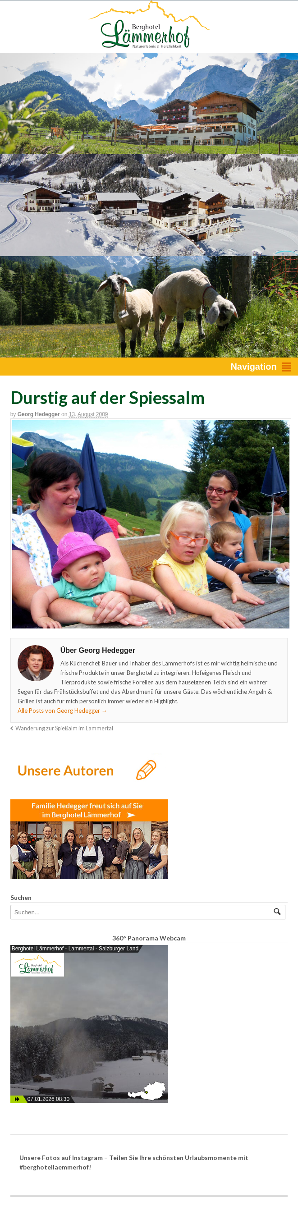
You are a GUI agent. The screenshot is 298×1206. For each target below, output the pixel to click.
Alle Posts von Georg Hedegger (62, 710)
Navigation (253, 366)
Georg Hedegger (39, 414)
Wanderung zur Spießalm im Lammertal (64, 728)
